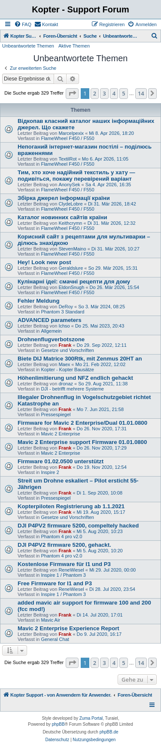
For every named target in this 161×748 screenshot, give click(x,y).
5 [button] (123, 93)
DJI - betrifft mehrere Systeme (72, 388)
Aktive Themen (74, 45)
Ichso (64, 325)
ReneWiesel (71, 569)
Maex (64, 364)
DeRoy (65, 306)
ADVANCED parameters (50, 320)
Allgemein (51, 331)
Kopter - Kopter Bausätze (67, 369)
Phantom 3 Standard (62, 311)
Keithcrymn (70, 223)
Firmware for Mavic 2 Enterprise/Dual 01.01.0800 (82, 423)
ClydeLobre (70, 203)
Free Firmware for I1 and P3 (55, 583)
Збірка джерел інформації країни (64, 198)
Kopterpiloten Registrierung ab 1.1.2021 (71, 506)
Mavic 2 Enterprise (60, 433)
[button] (72, 93)
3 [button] (104, 93)
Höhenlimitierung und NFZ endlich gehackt (75, 378)
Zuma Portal (91, 718)
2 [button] (94, 93)
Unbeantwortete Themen (28, 45)
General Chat (55, 639)
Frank (64, 345)
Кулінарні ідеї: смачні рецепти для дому (74, 281)
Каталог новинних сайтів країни (62, 217)
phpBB (58, 724)
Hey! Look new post (44, 262)
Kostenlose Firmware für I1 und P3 (64, 564)
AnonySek (69, 184)
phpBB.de (109, 732)
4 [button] (113, 93)
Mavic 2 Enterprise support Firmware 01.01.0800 (82, 442)
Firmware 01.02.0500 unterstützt (60, 461)
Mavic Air (50, 620)
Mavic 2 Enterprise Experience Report (68, 628)
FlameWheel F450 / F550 (67, 138)
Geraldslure (70, 268)
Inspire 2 (50, 472)
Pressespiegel (55, 414)
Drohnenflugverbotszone (51, 339)
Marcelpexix (71, 133)
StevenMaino (72, 248)
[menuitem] (22, 24)
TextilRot (67, 158)
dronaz (65, 383)
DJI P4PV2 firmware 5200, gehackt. (64, 545)
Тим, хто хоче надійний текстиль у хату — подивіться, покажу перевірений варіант (76, 175)
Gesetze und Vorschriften (67, 350)
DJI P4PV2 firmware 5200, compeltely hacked (78, 525)
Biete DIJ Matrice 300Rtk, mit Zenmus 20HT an (80, 358)
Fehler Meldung (38, 301)
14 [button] (141, 93)
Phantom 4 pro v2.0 (61, 536)
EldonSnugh (71, 287)
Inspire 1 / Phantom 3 (63, 575)
